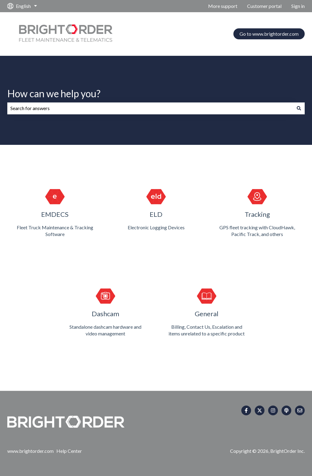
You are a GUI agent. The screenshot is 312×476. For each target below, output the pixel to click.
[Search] (299, 108)
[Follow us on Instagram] (273, 410)
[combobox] (150, 108)
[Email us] (300, 410)
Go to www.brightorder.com (269, 34)
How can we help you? (54, 93)
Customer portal (264, 6)
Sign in (298, 6)
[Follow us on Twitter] (259, 410)
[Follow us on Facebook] (246, 410)
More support (222, 6)
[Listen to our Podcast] (286, 410)
